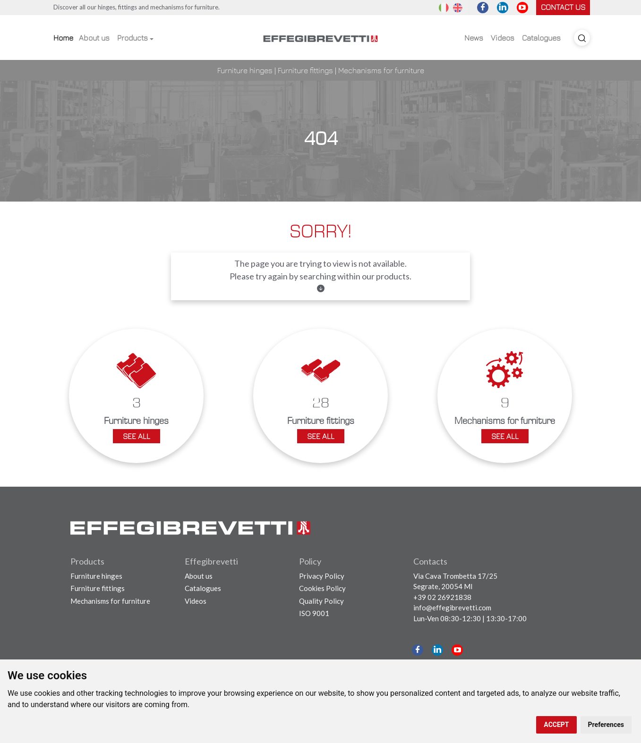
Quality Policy (321, 601)
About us (94, 38)
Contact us (563, 7)
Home (63, 38)
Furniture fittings (305, 70)
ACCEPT (556, 724)
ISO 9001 (314, 613)
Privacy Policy (321, 576)
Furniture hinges (245, 70)
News (473, 38)
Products (132, 38)
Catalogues (541, 38)
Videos (502, 38)
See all (136, 436)
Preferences (606, 724)
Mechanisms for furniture (381, 70)
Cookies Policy (322, 588)
